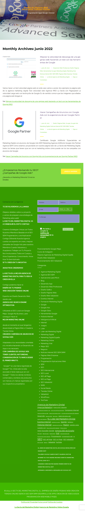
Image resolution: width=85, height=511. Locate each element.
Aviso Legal (42, 502)
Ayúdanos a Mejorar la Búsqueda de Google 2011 (54, 470)
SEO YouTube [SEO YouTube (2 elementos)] (40, 442)
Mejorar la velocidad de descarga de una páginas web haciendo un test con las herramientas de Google (60, 60)
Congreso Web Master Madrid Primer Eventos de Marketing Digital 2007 (54, 465)
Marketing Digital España (50, 337)
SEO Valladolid (46, 382)
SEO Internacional (47, 370)
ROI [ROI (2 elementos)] (74, 436)
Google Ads (74, 123)
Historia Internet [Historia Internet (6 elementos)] (44, 425)
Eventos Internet (47, 299)
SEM (42, 364)
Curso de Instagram (45, 252)
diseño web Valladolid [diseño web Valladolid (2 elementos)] (42, 419)
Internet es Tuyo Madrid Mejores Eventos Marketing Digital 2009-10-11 (56, 459)
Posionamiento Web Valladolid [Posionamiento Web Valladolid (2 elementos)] (43, 436)
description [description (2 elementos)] (55, 416)
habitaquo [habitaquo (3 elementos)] (70, 422)
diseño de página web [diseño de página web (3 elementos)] (64, 416)
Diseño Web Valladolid (46, 258)
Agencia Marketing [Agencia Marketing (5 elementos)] (45, 407)
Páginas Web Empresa (65, 74)
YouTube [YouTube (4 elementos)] (59, 442)
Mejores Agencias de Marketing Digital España (55, 255)
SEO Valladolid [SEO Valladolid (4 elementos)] (68, 439)
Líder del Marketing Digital (51, 332)
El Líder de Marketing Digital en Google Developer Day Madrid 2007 (56, 449)
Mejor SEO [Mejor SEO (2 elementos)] (39, 433)
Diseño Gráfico (46, 290)
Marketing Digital (61, 71)
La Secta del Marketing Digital (27, 507)
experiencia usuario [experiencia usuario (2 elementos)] (56, 422)
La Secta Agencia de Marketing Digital (58, 77)
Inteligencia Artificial (48, 320)
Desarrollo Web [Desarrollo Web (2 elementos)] (49, 416)
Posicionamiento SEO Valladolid (49, 261)
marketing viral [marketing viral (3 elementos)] (41, 428)
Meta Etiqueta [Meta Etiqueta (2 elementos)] (46, 433)
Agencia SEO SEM (48, 275)
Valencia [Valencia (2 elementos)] (45, 442)
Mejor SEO (45, 346)
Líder (43, 329)
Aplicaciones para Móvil (50, 278)
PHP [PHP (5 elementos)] (57, 433)
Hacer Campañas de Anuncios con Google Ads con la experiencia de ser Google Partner (60, 115)
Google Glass (46, 311)
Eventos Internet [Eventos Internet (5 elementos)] (44, 422)
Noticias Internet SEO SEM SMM (49, 74)
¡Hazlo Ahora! (70, 171)
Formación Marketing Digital (51, 302)
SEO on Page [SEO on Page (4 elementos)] (57, 439)
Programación (46, 358)
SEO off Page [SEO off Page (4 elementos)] (47, 439)
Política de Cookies (54, 502)
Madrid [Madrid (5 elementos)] (66, 425)
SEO (42, 367)
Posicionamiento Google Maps (49, 249)
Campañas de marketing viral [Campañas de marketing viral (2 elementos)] (43, 410)
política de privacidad (44, 234)
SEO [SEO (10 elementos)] (39, 439)
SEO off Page (46, 376)
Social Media (46, 388)
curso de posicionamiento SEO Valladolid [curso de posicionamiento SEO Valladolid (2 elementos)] (70, 413)
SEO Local (45, 373)
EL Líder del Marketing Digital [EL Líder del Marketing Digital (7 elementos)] (61, 419)
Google (68, 123)
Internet (44, 323)
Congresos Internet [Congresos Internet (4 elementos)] (72, 410)
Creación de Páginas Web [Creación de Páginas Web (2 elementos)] (42, 413)
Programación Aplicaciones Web (53, 361)
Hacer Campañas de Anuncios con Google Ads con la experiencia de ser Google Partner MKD (41, 156)
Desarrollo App (46, 284)
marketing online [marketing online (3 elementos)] (74, 425)
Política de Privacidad (29, 502)
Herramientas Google (49, 71)
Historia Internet (47, 317)
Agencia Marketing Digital (51, 272)
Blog (42, 281)
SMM (43, 385)
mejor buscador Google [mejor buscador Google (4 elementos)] (45, 431)
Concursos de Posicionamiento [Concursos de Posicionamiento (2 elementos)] (57, 410)
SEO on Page (46, 379)
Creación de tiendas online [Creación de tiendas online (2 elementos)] (55, 413)
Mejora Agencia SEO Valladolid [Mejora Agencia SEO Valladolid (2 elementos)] (52, 428)
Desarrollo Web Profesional (61, 68)
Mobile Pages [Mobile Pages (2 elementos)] (52, 433)
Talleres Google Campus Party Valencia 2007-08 (54, 454)
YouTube (44, 400)
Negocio (44, 349)
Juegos (44, 326)
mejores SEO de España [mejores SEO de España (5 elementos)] (64, 431)
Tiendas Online (46, 391)
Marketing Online (47, 340)
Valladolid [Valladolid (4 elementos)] (51, 442)
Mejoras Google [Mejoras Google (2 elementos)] (63, 428)
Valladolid (45, 394)
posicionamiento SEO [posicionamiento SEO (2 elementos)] (64, 433)
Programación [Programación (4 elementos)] (56, 436)
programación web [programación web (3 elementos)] (67, 436)
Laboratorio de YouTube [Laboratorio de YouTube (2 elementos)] (57, 425)
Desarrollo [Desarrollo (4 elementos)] (41, 416)
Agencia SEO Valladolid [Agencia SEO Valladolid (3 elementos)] (60, 407)
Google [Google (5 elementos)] (64, 422)
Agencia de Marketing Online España (54, 507)
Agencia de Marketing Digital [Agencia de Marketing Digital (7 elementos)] (51, 404)
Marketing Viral (71, 71)
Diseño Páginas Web (59, 123)
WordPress (45, 397)
